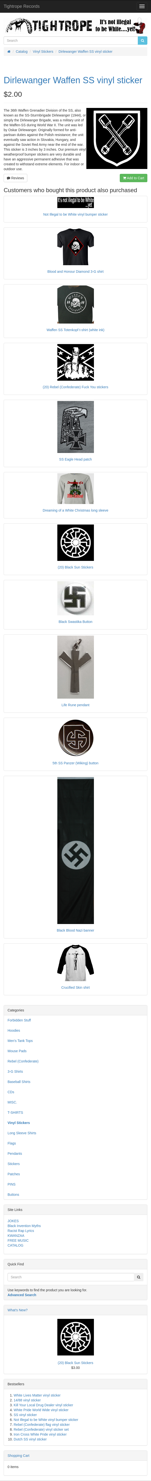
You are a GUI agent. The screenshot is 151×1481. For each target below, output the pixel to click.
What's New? (18, 1310)
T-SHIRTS (15, 1112)
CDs (11, 1092)
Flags (12, 1143)
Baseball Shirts (19, 1082)
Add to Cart (133, 178)
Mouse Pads (17, 1051)
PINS (12, 1184)
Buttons (13, 1195)
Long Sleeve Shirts (22, 1133)
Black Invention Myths (24, 1226)
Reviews (15, 178)
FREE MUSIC (18, 1240)
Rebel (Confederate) (23, 1061)
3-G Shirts (15, 1071)
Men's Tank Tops (20, 1041)
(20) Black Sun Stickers (75, 1363)
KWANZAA (16, 1236)
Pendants (15, 1153)
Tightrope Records (22, 6)
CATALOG (15, 1245)
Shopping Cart (19, 1456)
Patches (14, 1174)
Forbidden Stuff (19, 1020)
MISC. (12, 1102)
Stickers (14, 1164)
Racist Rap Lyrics (21, 1231)
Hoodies (14, 1030)
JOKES (13, 1221)
